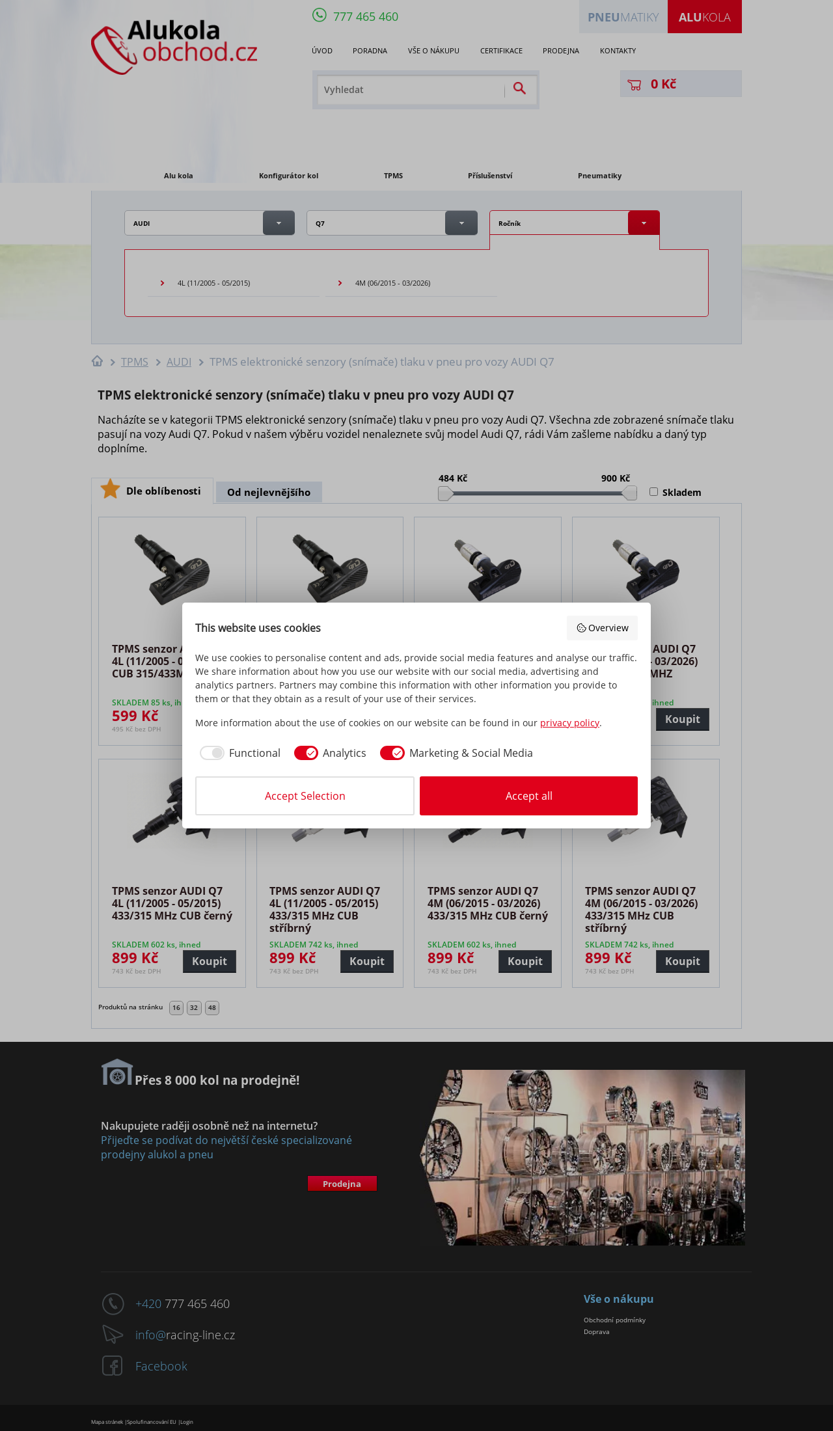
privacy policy (569, 722)
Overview (602, 627)
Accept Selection (305, 796)
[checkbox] (237, 753)
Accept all (529, 796)
